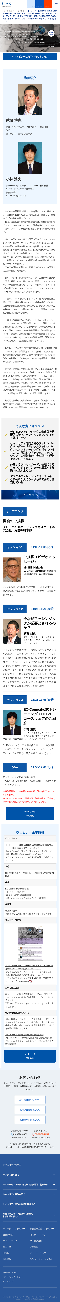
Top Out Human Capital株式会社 (19, 895)
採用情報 (7, 1259)
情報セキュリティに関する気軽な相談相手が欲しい (18, 1215)
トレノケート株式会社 (15, 892)
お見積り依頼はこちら (30, 1119)
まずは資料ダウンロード (30, 1099)
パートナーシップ (38, 1253)
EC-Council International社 (17, 889)
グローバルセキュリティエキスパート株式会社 (26, 898)
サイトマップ (8, 1281)
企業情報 (34, 1247)
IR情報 (6, 1253)
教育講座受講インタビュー (42, 1228)
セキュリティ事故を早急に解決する (19, 1204)
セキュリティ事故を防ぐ (14, 1194)
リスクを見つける (11, 1175)
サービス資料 (36, 1241)
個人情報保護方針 (10, 1273)
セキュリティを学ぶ (12, 1165)
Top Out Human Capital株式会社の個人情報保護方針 (28, 1038)
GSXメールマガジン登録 (41, 1259)
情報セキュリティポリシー (13, 1277)
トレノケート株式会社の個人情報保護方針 (24, 1034)
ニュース (7, 1247)
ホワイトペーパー (11, 1241)
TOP (4, 11)
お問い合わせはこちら (30, 1109)
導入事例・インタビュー (14, 1228)
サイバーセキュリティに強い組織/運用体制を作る (25, 1184)
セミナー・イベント (16, 11)
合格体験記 (8, 1235)
